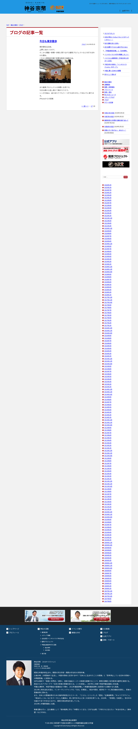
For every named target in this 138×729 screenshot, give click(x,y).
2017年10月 (108, 302)
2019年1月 (107, 264)
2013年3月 (107, 443)
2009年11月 (108, 542)
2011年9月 (107, 489)
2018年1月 (107, 295)
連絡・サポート (109, 640)
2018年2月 (107, 292)
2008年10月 (108, 568)
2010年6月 (107, 527)
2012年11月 (108, 453)
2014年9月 (107, 397)
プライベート (108, 89)
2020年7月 (107, 236)
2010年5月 (107, 530)
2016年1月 (107, 356)
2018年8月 (107, 277)
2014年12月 (108, 389)
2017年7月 (107, 310)
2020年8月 (107, 233)
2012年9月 (107, 458)
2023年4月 (107, 195)
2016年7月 (107, 341)
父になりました (109, 33)
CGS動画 (79, 18)
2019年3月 (107, 259)
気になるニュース (110, 94)
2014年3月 (107, 412)
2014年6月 (107, 405)
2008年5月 (107, 578)
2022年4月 (107, 208)
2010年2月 (107, 537)
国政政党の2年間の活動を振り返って (116, 120)
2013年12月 (108, 420)
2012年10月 (108, 456)
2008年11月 (108, 565)
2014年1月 (107, 417)
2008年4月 (107, 581)
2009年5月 (107, 555)
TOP (7, 25)
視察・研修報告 (109, 87)
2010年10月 (108, 517)
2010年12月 (108, 512)
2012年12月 (108, 450)
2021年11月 (108, 218)
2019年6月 (107, 251)
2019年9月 (107, 246)
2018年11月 (108, 269)
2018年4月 (107, 287)
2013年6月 (107, 435)
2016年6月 (107, 343)
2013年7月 (107, 433)
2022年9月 (107, 200)
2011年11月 (108, 484)
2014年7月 (107, 402)
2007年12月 (108, 591)
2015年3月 (107, 381)
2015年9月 (107, 366)
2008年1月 (107, 588)
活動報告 (107, 84)
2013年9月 (107, 427)
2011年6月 (107, 496)
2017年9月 (107, 305)
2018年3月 (107, 290)
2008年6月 (107, 576)
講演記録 (45, 632)
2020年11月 (108, 228)
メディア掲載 (46, 635)
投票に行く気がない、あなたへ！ (115, 130)
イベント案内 (37, 18)
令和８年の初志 (109, 113)
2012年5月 (107, 468)
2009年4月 (107, 558)
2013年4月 (107, 440)
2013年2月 (107, 445)
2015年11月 (108, 361)
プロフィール (16, 18)
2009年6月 (107, 553)
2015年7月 (107, 371)
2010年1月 (107, 540)
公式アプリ (125, 11)
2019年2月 (107, 261)
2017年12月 (108, 297)
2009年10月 (108, 545)
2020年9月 (107, 231)
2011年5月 (107, 499)
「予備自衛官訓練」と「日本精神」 (116, 51)
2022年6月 (107, 205)
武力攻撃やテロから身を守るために (116, 47)
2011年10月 (108, 486)
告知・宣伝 (108, 92)
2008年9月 (107, 570)
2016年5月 (107, 346)
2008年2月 (107, 586)
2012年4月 (107, 471)
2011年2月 (107, 507)
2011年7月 (107, 494)
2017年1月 (107, 325)
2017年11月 (108, 300)
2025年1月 (107, 187)
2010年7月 (107, 524)
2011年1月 (107, 509)
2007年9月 (107, 599)
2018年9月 (107, 274)
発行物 (44, 654)
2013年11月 (108, 422)
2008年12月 (108, 563)
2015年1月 (107, 387)
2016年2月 (107, 353)
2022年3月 (107, 210)
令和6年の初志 (109, 126)
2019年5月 (107, 254)
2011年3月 (107, 504)
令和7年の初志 (109, 116)
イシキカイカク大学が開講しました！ (116, 54)
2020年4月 (107, 241)
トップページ (14, 628)
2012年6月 (107, 466)
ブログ (100, 18)
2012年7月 (107, 463)
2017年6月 (107, 313)
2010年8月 (107, 522)
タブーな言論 (108, 102)
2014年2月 (107, 415)
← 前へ (84, 106)
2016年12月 (108, 328)
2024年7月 (107, 190)
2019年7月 (107, 249)
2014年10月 (108, 394)
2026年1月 (107, 185)
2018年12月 (108, 266)
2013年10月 (108, 425)
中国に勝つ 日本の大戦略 (112, 70)
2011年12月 (108, 481)
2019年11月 (108, 244)
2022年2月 (107, 213)
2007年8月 (107, 601)
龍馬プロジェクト (47, 642)
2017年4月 (107, 318)
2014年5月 (107, 407)
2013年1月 (107, 448)
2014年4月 (107, 410)
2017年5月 (107, 315)
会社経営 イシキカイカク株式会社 (53, 638)
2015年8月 (107, 369)
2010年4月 (107, 532)
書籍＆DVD (58, 18)
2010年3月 (107, 535)
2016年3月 (107, 351)
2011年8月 (107, 491)
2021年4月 (107, 223)
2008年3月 (107, 583)
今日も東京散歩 (48, 41)
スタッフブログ (109, 97)
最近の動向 (14, 25)
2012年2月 (107, 476)
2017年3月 (107, 320)
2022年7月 (107, 203)
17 (92, 106)
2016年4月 (107, 348)
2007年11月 (108, 593)
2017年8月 (107, 307)
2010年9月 (107, 519)
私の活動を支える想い (111, 43)
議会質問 (47, 647)
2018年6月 (107, 282)
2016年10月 (108, 333)
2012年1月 (107, 479)
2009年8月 (107, 550)
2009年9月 (107, 548)
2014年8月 (107, 399)
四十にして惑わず (110, 74)
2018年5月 (107, 284)
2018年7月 (107, 279)
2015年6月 (107, 374)
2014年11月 (108, 392)
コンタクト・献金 (121, 18)
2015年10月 (108, 364)
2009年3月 (107, 560)
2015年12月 (108, 359)
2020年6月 (107, 238)
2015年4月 (107, 379)
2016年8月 (107, 338)
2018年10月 (108, 272)
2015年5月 (107, 376)
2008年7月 (107, 573)
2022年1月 (107, 215)
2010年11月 (108, 514)
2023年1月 (107, 198)
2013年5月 (107, 438)
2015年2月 (107, 384)
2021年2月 (107, 226)
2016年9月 (107, 335)
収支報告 (47, 650)
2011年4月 (107, 502)
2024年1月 (107, 192)
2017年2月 (107, 323)
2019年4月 (107, 256)
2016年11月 (108, 330)
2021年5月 (107, 221)
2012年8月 (107, 461)
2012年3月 (107, 473)
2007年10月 (108, 596)
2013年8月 (107, 430)
